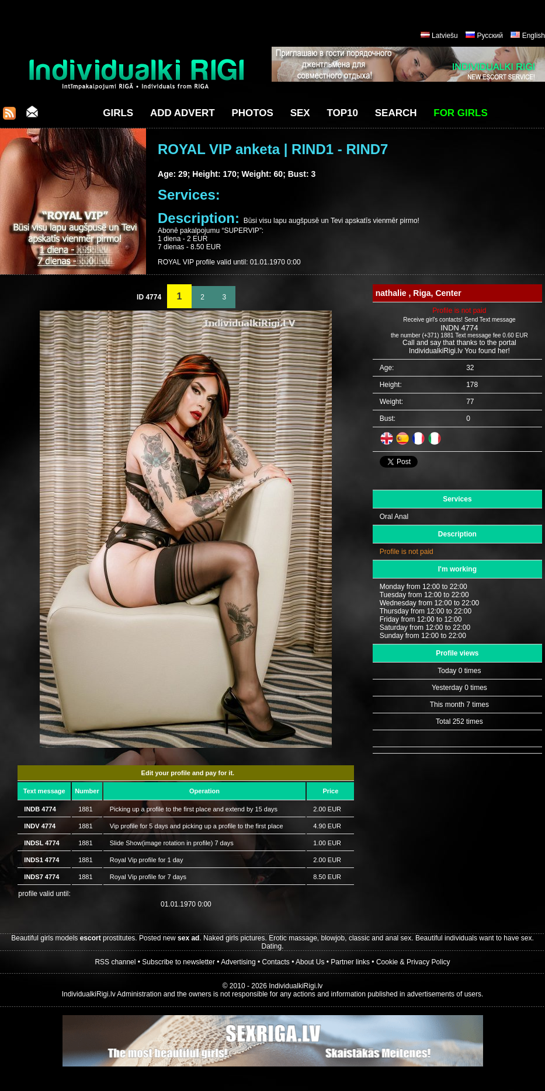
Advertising (238, 962)
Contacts (276, 962)
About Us (310, 962)
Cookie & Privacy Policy (413, 962)
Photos (252, 112)
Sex (300, 112)
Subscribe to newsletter (178, 962)
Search (396, 112)
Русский (490, 36)
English (533, 36)
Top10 (342, 112)
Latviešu (445, 36)
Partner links (350, 962)
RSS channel (115, 962)
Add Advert (182, 112)
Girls (118, 112)
